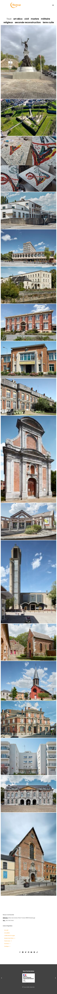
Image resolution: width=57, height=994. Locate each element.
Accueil (6, 930)
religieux (8, 22)
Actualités (7, 933)
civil (26, 18)
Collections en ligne (9, 935)
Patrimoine (8, 941)
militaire (45, 18)
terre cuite (48, 22)
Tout (9, 18)
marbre (35, 18)
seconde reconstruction (28, 22)
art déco (17, 18)
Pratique (7, 946)
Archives (7, 943)
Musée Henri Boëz (9, 938)
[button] (53, 5)
